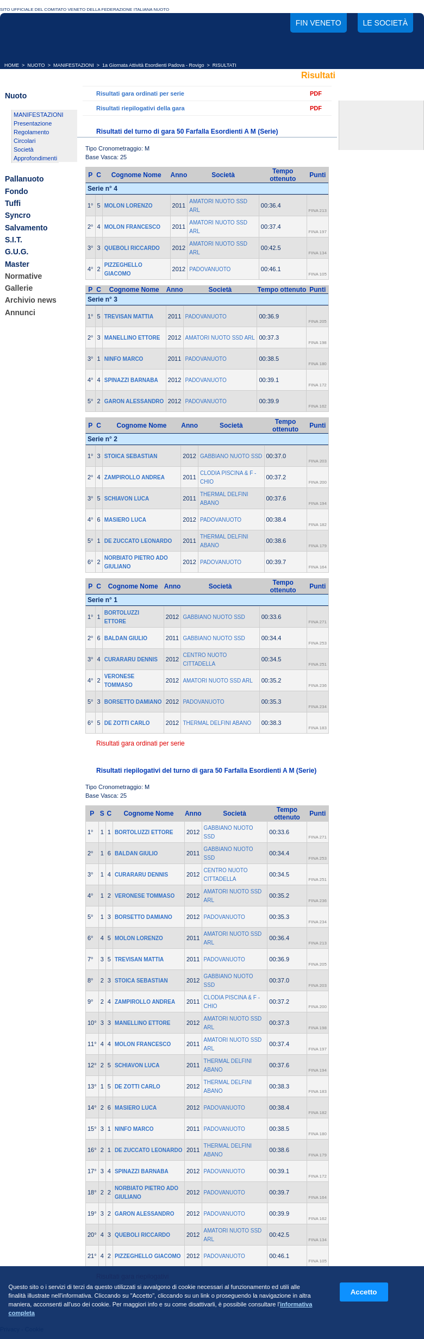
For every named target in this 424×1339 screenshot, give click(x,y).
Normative (23, 276)
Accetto (364, 1292)
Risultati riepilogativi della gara (140, 108)
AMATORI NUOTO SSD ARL (220, 338)
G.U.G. (17, 252)
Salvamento (26, 227)
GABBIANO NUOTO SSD (231, 456)
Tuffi (13, 203)
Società (24, 149)
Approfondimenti (35, 158)
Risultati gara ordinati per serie (140, 93)
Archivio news (31, 300)
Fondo (16, 191)
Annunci (20, 312)
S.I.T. (13, 239)
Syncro (17, 215)
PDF (316, 93)
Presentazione (33, 123)
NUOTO (36, 65)
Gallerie (19, 288)
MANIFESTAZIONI (73, 65)
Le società (385, 22)
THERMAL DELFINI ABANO (217, 723)
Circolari (24, 140)
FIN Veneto (318, 22)
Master (17, 264)
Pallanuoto (24, 179)
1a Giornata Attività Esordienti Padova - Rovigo (153, 65)
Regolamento (31, 132)
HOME (11, 65)
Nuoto (16, 95)
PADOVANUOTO (209, 269)
